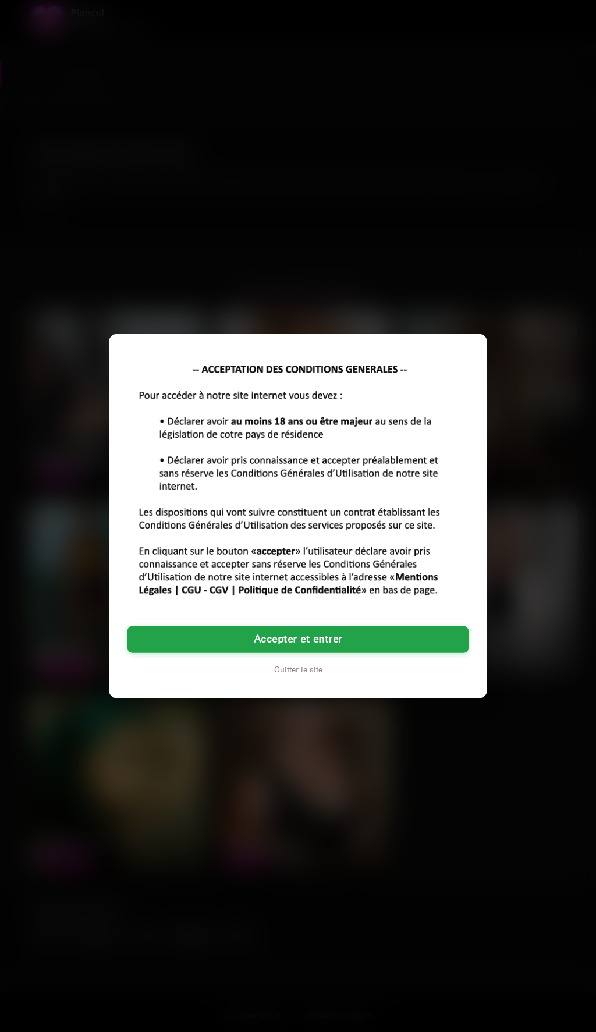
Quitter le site (298, 670)
